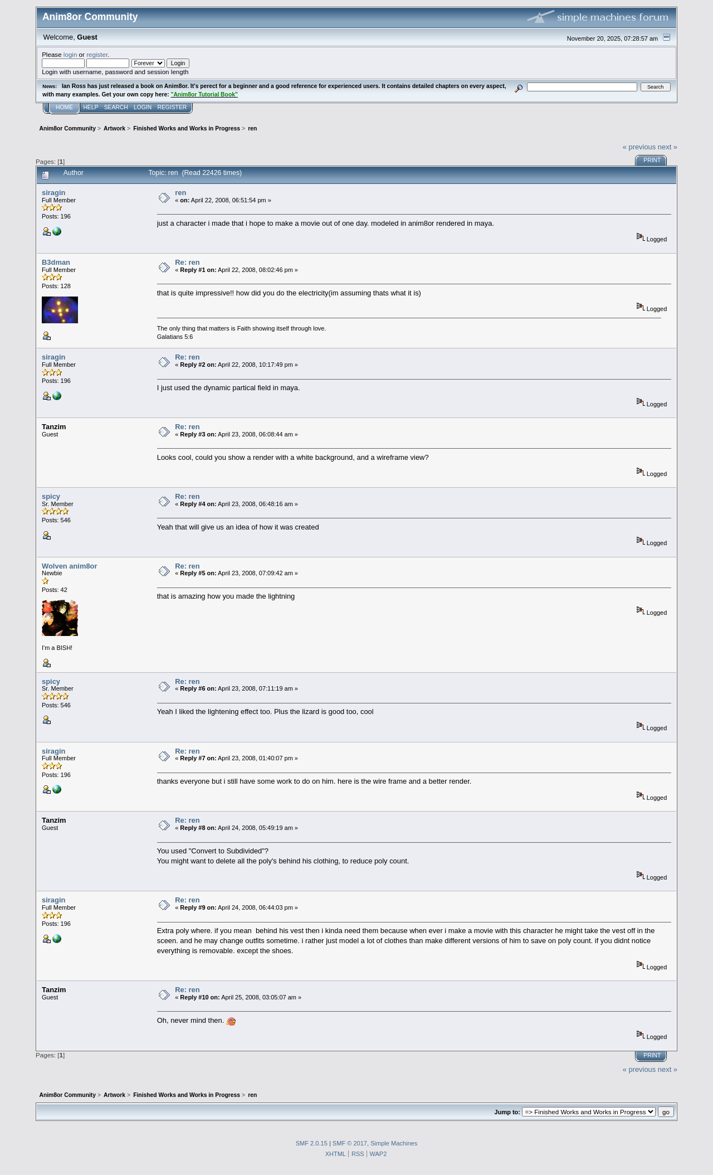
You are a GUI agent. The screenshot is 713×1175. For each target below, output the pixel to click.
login (70, 54)
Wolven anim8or (69, 566)
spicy (51, 496)
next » (667, 147)
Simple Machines (393, 1143)
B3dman (56, 262)
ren (180, 192)
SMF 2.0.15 (312, 1143)
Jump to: (507, 1112)
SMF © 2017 (350, 1143)
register (97, 54)
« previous (639, 147)
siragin (53, 192)
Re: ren (187, 262)
